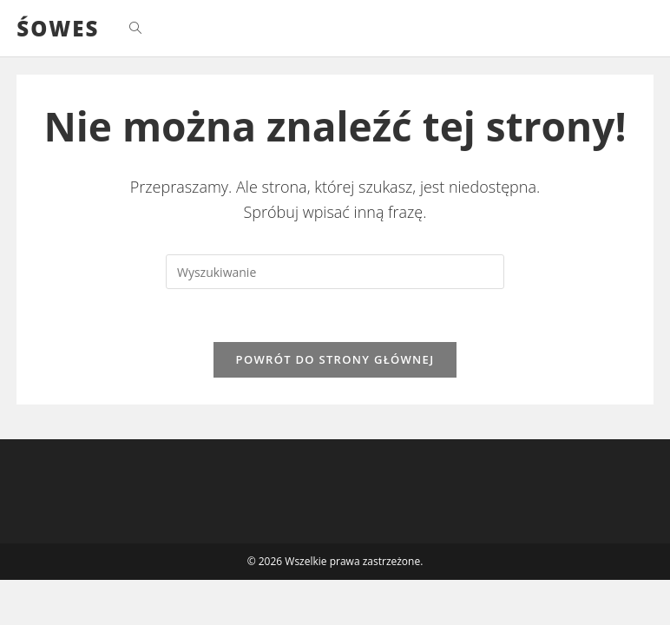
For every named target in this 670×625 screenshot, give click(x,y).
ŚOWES (57, 28)
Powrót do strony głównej (335, 359)
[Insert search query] (335, 271)
